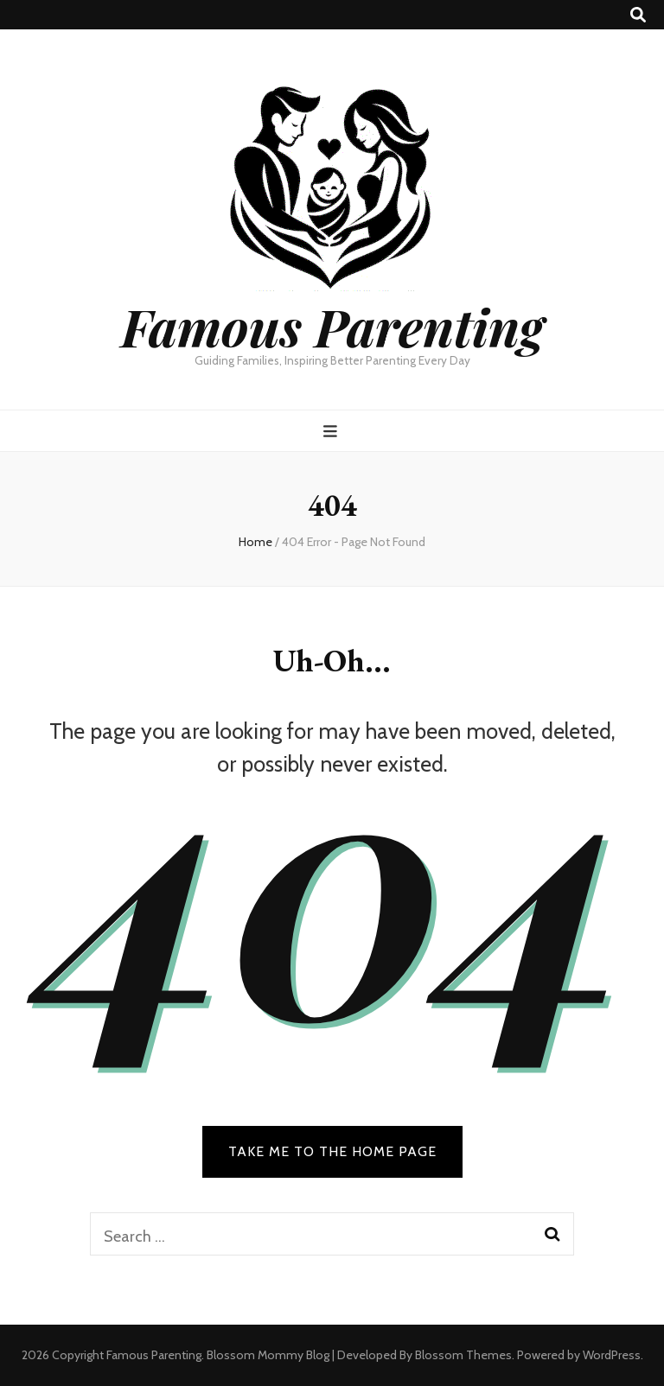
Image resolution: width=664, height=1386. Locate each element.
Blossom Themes (463, 1355)
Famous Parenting (332, 325)
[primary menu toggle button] (332, 431)
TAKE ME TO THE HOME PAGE (332, 1151)
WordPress (612, 1355)
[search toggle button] (638, 15)
